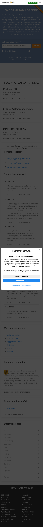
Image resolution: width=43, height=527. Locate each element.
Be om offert (33, 2)
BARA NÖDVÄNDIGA (21, 276)
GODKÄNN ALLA (21, 280)
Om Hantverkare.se (26, 285)
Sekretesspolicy (16, 285)
